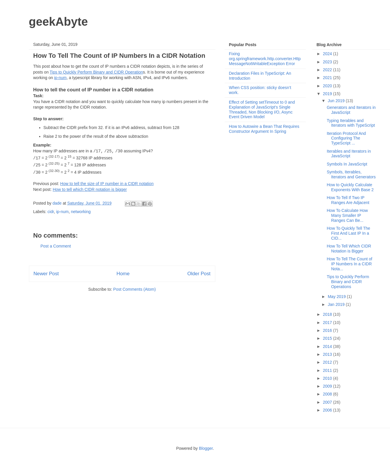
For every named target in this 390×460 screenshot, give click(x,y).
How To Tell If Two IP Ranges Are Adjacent (348, 200)
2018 (328, 314)
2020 (328, 85)
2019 (328, 93)
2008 (328, 394)
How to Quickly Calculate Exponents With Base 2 (350, 187)
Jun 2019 (337, 100)
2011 (328, 370)
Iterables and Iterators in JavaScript (349, 153)
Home (123, 273)
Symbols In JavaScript (347, 164)
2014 (328, 346)
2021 (328, 77)
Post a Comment (56, 246)
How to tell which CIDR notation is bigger (90, 189)
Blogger (206, 448)
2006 (328, 410)
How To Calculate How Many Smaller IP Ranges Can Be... (347, 215)
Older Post (198, 273)
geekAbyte (58, 21)
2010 (328, 378)
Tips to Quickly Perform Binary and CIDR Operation (96, 72)
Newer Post (46, 273)
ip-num (60, 77)
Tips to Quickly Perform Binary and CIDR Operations (348, 281)
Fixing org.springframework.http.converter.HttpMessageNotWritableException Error (265, 58)
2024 (328, 53)
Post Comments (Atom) (134, 289)
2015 (328, 338)
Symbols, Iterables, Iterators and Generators (351, 174)
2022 (328, 69)
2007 (328, 402)
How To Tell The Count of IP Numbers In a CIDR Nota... (349, 264)
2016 (328, 330)
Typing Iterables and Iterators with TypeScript (351, 123)
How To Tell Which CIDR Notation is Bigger (349, 248)
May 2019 (337, 296)
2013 (328, 354)
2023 (328, 62)
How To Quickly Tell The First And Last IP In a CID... (348, 233)
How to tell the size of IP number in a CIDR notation (107, 183)
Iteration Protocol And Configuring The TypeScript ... (346, 138)
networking (81, 211)
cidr (51, 211)
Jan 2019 (337, 304)
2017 (328, 322)
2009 (328, 386)
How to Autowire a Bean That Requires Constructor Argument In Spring (264, 129)
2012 (328, 362)
